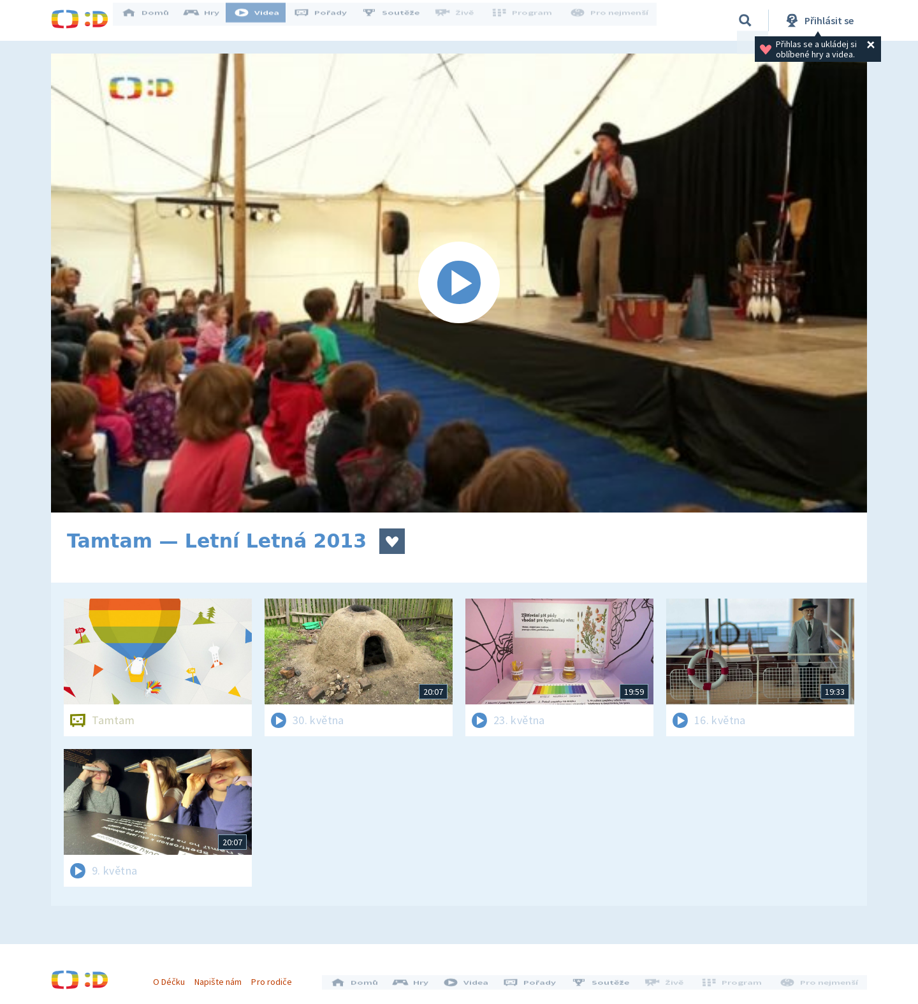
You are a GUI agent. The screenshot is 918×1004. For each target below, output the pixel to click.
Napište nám (222, 977)
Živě (462, 20)
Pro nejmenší (611, 20)
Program (526, 20)
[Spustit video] (459, 283)
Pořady (329, 20)
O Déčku (173, 977)
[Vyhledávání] (745, 20)
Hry (210, 20)
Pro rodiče (276, 977)
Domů (153, 20)
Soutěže (399, 20)
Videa (265, 20)
